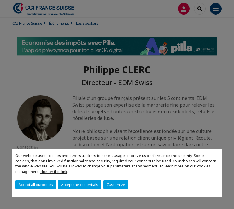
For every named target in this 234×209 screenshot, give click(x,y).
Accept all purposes (36, 184)
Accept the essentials (79, 184)
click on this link (53, 171)
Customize (116, 184)
